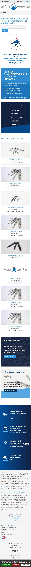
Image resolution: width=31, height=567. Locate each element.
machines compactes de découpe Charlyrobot (13, 493)
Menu (26, 1)
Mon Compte (15, 555)
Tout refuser (15, 565)
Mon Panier (15, 558)
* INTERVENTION (15, 520)
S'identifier (6, 1)
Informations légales (15, 545)
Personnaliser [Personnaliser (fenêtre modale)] (25, 565)
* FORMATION (15, 518)
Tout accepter (6, 565)
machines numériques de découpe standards (15, 479)
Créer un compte (17, 1)
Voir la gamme (10, 390)
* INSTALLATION (15, 517)
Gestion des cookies (15, 543)
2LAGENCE (19, 547)
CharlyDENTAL (10, 497)
